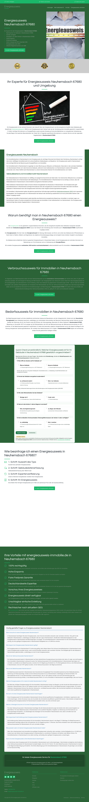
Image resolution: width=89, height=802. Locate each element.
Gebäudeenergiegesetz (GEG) (65, 191)
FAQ (33, 782)
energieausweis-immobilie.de (63, 439)
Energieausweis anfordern (78, 7)
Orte (33, 785)
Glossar (34, 780)
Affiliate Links (35, 787)
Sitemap (83, 797)
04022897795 (11, 789)
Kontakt (34, 776)
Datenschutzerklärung (75, 797)
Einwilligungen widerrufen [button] (67, 780)
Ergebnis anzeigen (21, 432)
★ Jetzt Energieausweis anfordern (15, 50)
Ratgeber (34, 778)
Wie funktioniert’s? (59, 7)
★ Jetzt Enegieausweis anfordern (44, 294)
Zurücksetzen (32, 432)
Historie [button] (62, 778)
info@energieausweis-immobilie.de (16, 791)
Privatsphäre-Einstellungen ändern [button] (69, 776)
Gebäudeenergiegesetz (18, 129)
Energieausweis (15, 225)
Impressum (66, 797)
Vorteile (67, 7)
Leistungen (50, 7)
